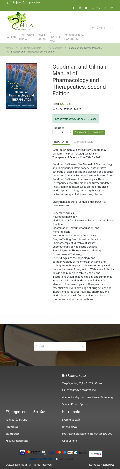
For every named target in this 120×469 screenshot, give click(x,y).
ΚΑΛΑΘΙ (80, 132)
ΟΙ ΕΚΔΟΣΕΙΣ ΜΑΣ (55, 37)
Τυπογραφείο (69, 426)
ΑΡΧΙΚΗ (11, 37)
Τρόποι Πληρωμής (16, 419)
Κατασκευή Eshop (101, 464)
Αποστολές (12, 426)
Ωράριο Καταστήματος (75, 404)
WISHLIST (96, 132)
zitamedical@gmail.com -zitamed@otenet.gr (88, 397)
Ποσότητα (58, 128)
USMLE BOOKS (42, 37)
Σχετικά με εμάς (71, 419)
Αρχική (9, 47)
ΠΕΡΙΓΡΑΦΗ (61, 141)
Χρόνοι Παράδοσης (17, 440)
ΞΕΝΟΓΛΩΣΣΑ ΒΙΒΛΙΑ (26, 37)
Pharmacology (55, 47)
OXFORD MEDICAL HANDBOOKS (74, 37)
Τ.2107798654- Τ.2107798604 (79, 390)
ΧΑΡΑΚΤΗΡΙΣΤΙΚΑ (84, 141)
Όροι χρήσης (69, 440)
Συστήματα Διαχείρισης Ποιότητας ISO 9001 (88, 433)
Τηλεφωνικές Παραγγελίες (23, 2)
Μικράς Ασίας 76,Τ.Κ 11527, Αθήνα (82, 383)
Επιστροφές (12, 433)
